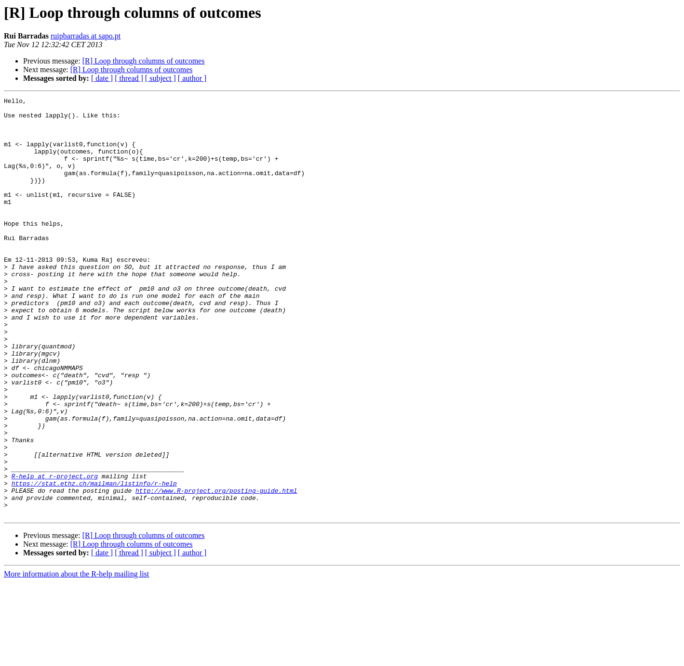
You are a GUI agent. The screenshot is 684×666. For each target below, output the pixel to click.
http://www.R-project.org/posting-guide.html (216, 569)
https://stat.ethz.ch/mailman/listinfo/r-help (94, 561)
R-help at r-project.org (55, 552)
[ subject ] (160, 78)
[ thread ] (129, 78)
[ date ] (102, 78)
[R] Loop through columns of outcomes (143, 61)
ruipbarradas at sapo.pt (86, 36)
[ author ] (192, 78)
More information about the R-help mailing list (76, 657)
